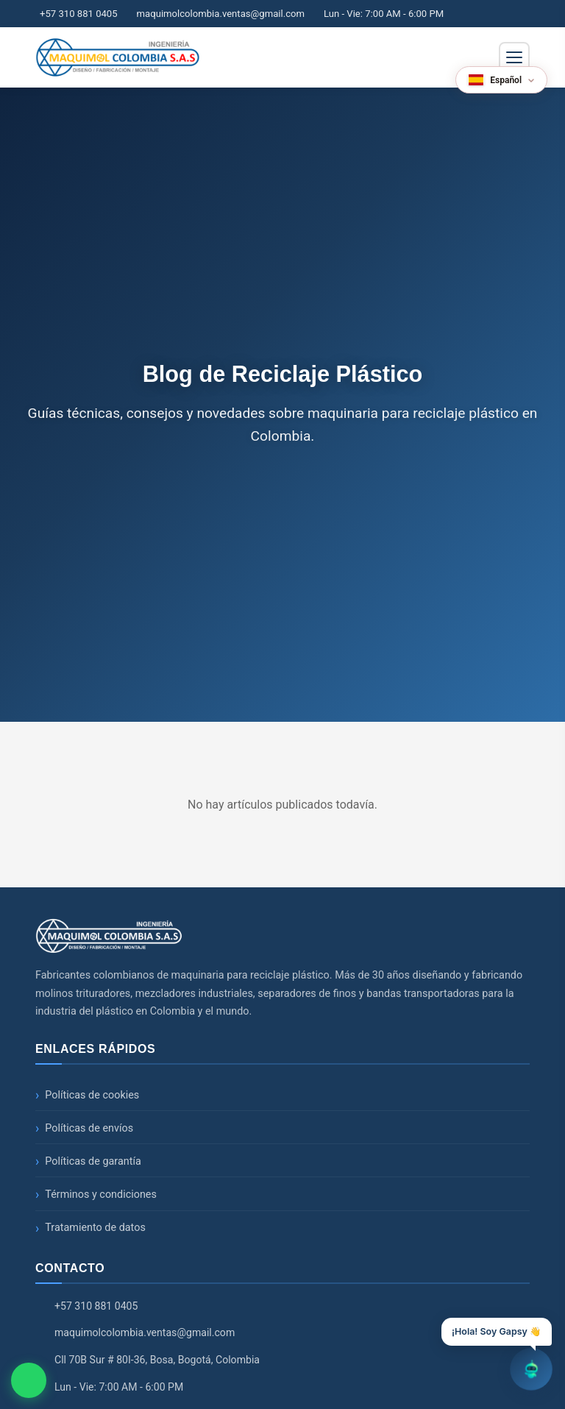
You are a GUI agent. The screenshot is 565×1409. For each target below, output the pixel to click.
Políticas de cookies (92, 1095)
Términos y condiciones (101, 1194)
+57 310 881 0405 (79, 13)
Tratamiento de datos (95, 1227)
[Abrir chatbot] (531, 1370)
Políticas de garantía (93, 1161)
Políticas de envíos (89, 1128)
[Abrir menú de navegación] (514, 57)
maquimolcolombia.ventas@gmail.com (221, 13)
